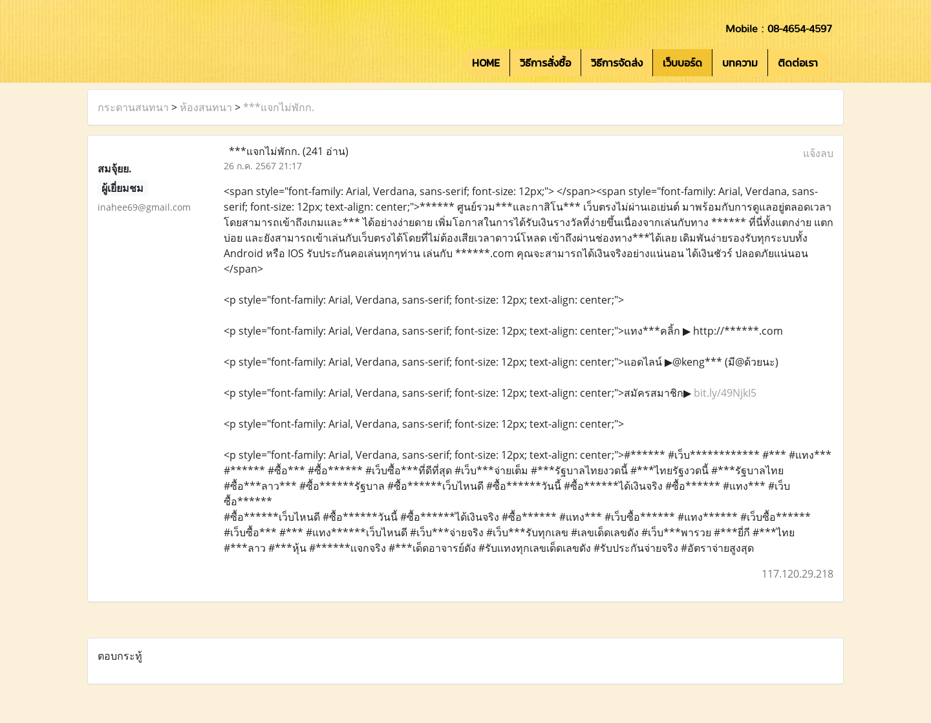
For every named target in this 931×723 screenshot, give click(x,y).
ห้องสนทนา (206, 107)
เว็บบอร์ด (682, 62)
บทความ (740, 62)
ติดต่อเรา (798, 62)
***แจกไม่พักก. (278, 107)
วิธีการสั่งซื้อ (545, 62)
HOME (486, 62)
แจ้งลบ (818, 153)
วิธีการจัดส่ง (617, 62)
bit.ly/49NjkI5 (725, 393)
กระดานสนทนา (133, 107)
